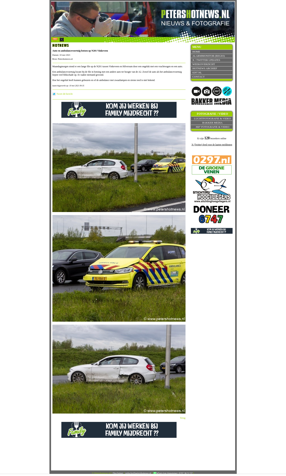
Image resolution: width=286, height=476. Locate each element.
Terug (183, 418)
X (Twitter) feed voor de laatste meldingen (211, 144)
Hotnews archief (204, 68)
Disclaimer (118, 473)
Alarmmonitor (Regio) (208, 55)
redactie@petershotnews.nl (138, 473)
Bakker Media (212, 122)
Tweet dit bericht (65, 93)
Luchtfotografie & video (212, 118)
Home (196, 51)
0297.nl (197, 72)
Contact (198, 76)
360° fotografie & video (212, 126)
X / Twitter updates (206, 59)
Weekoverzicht (203, 64)
